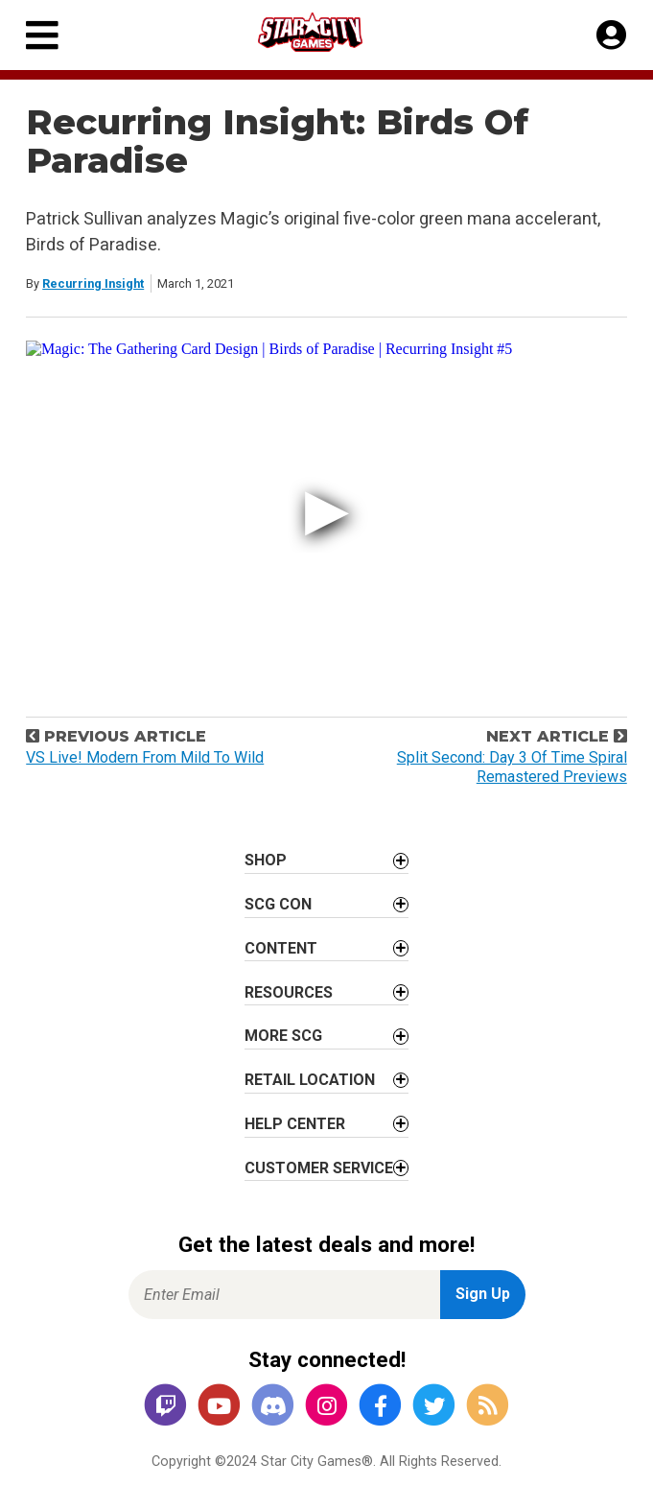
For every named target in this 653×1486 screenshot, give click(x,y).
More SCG (283, 1035)
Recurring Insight (93, 283)
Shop (266, 860)
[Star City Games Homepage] (328, 32)
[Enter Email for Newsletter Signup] (284, 1294)
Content (281, 948)
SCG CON (278, 904)
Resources (289, 992)
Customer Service (319, 1168)
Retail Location (310, 1080)
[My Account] (611, 35)
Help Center (295, 1124)
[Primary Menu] (42, 35)
